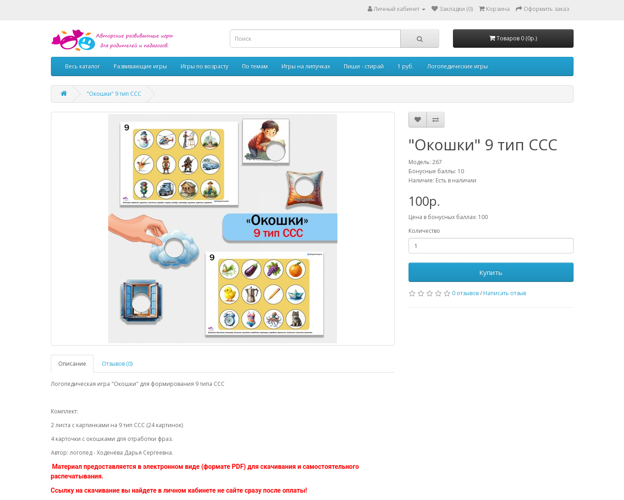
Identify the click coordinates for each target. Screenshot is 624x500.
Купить (491, 272)
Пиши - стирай (364, 66)
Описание (72, 364)
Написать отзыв (504, 293)
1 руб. (406, 66)
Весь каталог (82, 66)
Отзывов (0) (117, 364)
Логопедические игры (457, 66)
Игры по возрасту (204, 66)
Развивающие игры (140, 66)
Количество (424, 231)
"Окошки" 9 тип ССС (114, 94)
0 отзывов (465, 293)
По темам (255, 66)
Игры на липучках (306, 66)
